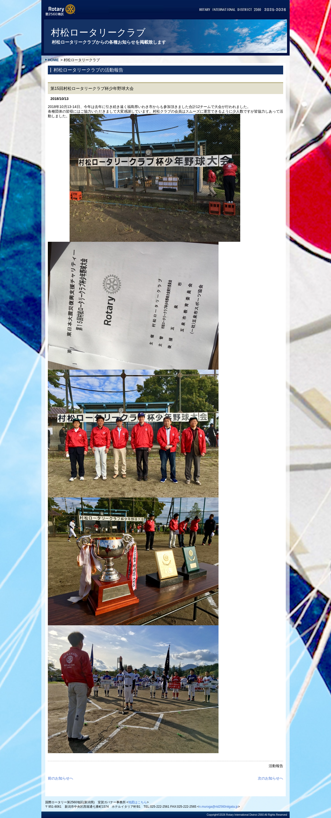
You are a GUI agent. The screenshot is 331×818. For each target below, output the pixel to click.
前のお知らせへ (60, 778)
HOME (53, 60)
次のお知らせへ (270, 778)
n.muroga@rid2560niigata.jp (218, 806)
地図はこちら (137, 802)
